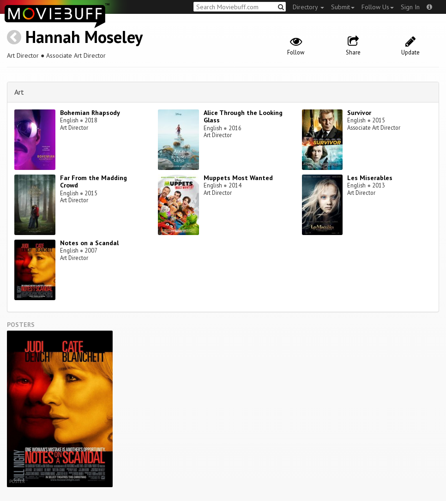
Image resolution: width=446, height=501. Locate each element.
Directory (308, 7)
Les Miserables (369, 178)
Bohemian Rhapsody (90, 113)
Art (19, 92)
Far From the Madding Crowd (93, 182)
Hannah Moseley (84, 37)
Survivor (359, 113)
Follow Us (378, 7)
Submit (343, 7)
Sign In (410, 7)
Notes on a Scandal (89, 243)
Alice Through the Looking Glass (243, 117)
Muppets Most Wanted (238, 178)
